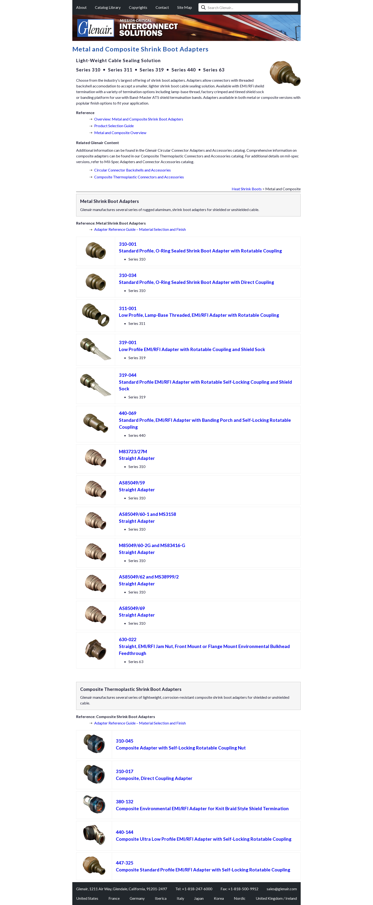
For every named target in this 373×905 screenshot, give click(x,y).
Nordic (239, 898)
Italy (180, 898)
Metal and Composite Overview (120, 132)
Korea (219, 898)
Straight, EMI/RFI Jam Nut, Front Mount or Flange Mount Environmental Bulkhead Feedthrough (204, 646)
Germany (137, 898)
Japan (199, 898)
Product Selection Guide (114, 125)
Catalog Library (108, 7)
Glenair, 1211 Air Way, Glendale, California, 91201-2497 (121, 888)
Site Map (184, 7)
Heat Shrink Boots (247, 188)
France (114, 898)
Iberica (161, 898)
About (81, 7)
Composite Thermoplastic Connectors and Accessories (139, 177)
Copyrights (138, 7)
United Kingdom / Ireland (276, 898)
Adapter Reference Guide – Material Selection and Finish (140, 229)
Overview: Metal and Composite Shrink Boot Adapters (138, 119)
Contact (162, 7)
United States (87, 898)
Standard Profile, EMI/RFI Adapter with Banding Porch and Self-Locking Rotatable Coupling (205, 420)
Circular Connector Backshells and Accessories (132, 170)
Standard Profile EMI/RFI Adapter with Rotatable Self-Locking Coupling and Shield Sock (205, 382)
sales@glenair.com (282, 888)
